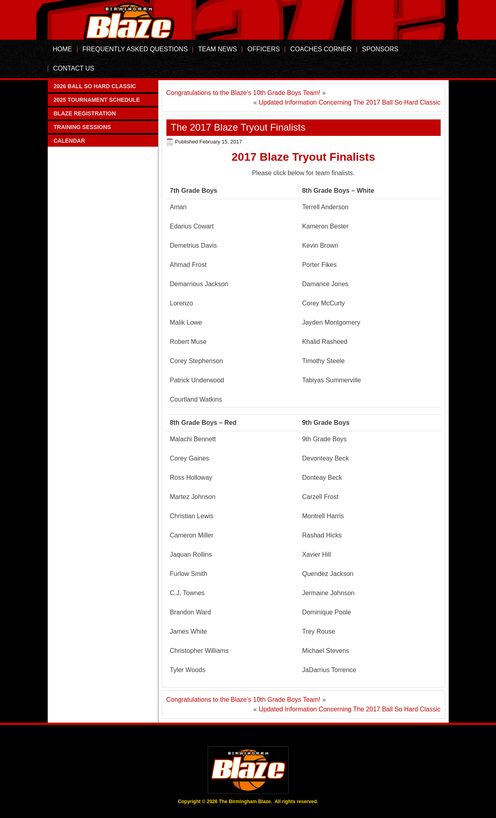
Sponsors (380, 49)
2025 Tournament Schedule (97, 100)
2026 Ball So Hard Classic (95, 86)
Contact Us (74, 68)
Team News (217, 49)
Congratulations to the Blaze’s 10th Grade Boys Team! (243, 92)
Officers (263, 49)
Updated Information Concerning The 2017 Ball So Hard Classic (349, 102)
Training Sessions (82, 127)
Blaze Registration (85, 113)
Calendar (69, 140)
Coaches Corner (321, 49)
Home (62, 49)
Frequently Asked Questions (135, 49)
